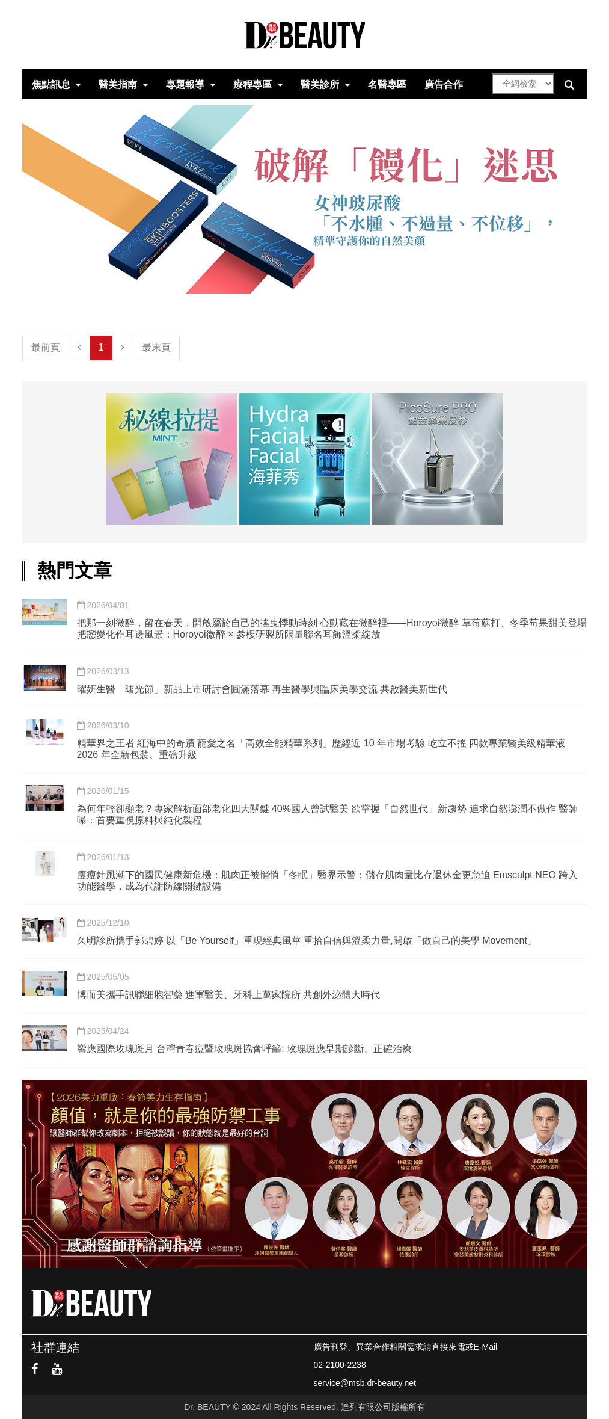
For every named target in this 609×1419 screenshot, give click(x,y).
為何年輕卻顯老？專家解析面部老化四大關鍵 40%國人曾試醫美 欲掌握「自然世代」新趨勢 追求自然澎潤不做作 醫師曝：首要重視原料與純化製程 (327, 814)
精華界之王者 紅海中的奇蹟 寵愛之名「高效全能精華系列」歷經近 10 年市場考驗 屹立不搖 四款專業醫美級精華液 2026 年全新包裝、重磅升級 (321, 749)
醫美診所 (320, 84)
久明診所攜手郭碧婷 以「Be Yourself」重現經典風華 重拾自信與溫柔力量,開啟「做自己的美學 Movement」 (307, 940)
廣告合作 (443, 84)
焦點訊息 (51, 84)
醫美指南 (118, 84)
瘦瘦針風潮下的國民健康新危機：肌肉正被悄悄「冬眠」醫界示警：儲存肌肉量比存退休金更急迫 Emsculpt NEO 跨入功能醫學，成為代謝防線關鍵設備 (327, 880)
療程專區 (252, 84)
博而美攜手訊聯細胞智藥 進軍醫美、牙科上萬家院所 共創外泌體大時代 (229, 995)
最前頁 (45, 347)
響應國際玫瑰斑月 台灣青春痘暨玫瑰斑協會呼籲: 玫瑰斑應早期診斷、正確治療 (244, 1049)
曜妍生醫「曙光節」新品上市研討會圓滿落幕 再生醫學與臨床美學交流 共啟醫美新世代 (262, 689)
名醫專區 (387, 84)
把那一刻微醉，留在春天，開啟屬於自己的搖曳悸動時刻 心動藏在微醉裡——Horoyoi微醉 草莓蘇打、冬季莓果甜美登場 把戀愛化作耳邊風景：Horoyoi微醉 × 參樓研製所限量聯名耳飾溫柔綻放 (332, 628)
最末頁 (156, 347)
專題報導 (185, 84)
